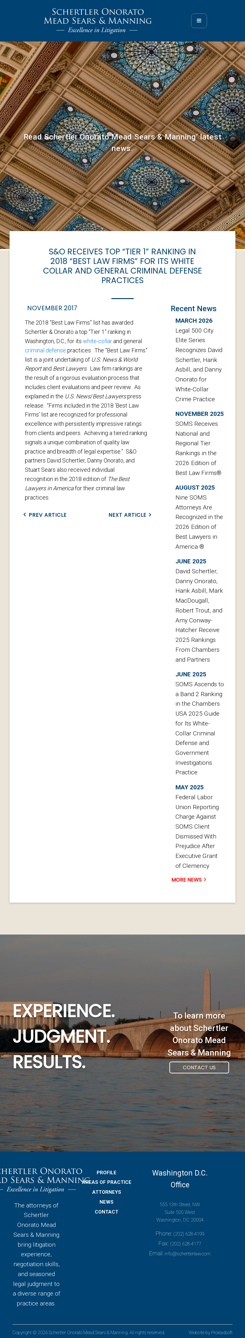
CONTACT (106, 1216)
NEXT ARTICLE (127, 515)
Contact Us (199, 1071)
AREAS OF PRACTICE (106, 1186)
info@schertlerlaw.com (188, 1257)
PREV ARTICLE (48, 515)
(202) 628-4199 (188, 1238)
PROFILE (106, 1176)
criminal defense (45, 350)
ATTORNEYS (106, 1196)
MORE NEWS (186, 879)
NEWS (107, 1206)
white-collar (97, 341)
